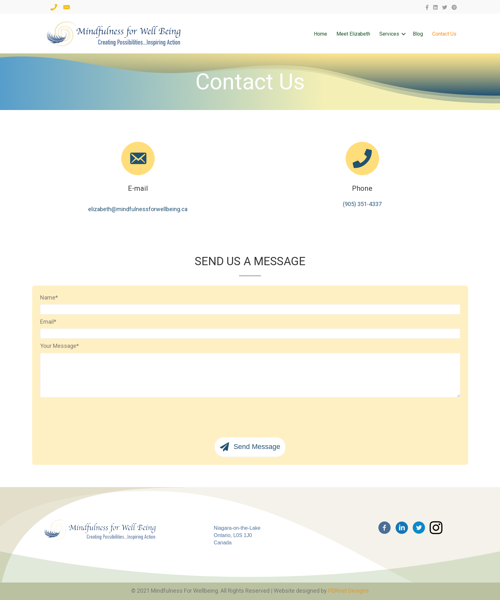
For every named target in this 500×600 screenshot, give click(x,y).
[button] (403, 34)
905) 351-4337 (363, 203)
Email (47, 321)
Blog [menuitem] (418, 34)
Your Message (58, 345)
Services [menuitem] (389, 34)
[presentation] (88, 415)
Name (47, 297)
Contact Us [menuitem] (444, 34)
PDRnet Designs (348, 590)
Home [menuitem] (320, 34)
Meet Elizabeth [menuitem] (353, 34)
